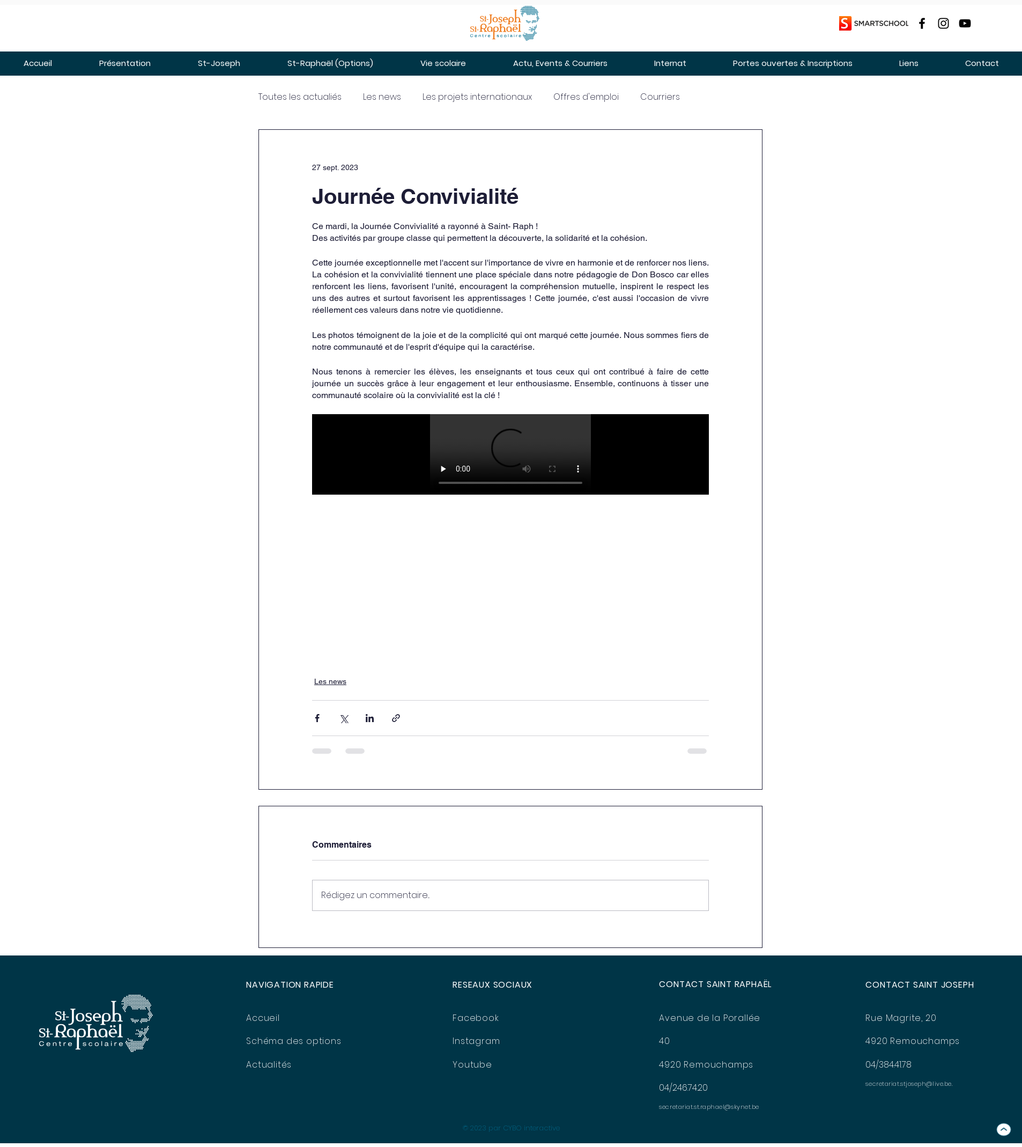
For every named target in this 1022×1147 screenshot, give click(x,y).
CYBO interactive (531, 1128)
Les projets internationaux (477, 97)
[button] (125, 63)
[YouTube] (965, 23)
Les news (382, 97)
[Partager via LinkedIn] (370, 718)
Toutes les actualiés (300, 97)
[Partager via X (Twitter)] (343, 718)
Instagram (476, 1041)
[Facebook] (922, 23)
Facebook (476, 1018)
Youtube (472, 1064)
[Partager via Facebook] (317, 718)
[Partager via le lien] (396, 718)
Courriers (660, 97)
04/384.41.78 (888, 1064)
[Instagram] (943, 23)
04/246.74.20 (683, 1088)
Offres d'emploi (586, 97)
